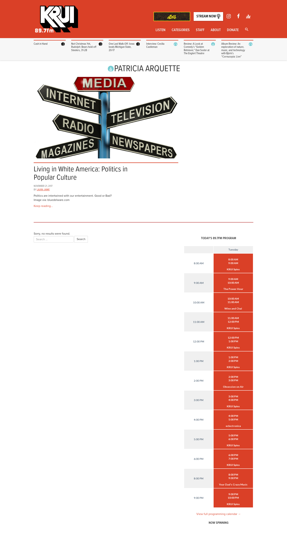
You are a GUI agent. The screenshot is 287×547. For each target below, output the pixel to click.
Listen (160, 30)
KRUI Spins (233, 269)
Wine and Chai (233, 308)
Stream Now (208, 16)
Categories (181, 30)
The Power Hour (233, 288)
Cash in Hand (41, 44)
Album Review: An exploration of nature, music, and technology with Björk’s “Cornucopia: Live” (233, 50)
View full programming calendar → (218, 514)
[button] (246, 30)
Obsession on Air (233, 386)
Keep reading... (43, 206)
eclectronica (233, 425)
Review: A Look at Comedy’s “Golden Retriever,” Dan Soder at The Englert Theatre (196, 48)
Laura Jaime (43, 189)
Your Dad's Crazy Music (233, 484)
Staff (200, 30)
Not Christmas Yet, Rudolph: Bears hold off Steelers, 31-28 (83, 47)
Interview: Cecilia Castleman (155, 45)
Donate (233, 30)
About (216, 30)
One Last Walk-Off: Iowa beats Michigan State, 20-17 (121, 47)
